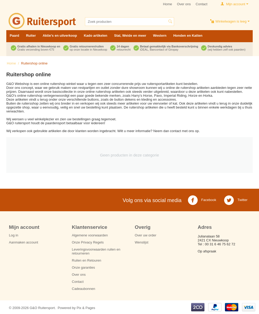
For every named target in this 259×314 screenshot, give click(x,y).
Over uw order (145, 235)
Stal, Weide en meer (130, 35)
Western (159, 35)
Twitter (235, 200)
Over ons (184, 4)
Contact (201, 4)
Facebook (202, 200)
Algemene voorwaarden (90, 235)
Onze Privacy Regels (88, 242)
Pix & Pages (86, 308)
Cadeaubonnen (83, 289)
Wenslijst (141, 242)
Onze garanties (83, 267)
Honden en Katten (187, 35)
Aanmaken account (23, 242)
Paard (14, 35)
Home (167, 4)
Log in (13, 235)
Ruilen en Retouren (86, 260)
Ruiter (31, 35)
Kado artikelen (95, 35)
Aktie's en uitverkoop (60, 35)
